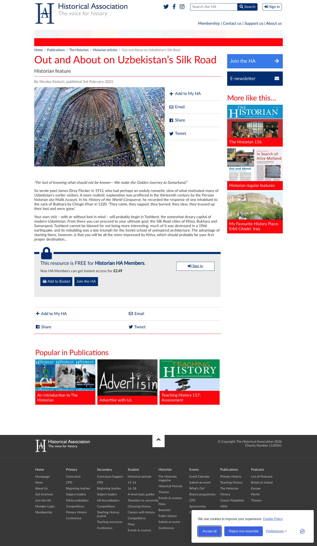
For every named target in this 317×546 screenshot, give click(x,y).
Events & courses (139, 530)
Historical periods (139, 476)
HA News (189, 42)
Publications (208, 34)
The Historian (104, 42)
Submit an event (169, 522)
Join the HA (86, 281)
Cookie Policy (273, 519)
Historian (176, 34)
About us (274, 24)
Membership (209, 24)
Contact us (232, 24)
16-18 (132, 488)
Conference (73, 518)
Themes (163, 492)
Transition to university (143, 500)
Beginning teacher (78, 488)
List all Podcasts (262, 476)
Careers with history (141, 512)
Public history (167, 516)
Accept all (210, 531)
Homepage (42, 476)
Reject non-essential (243, 531)
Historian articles (105, 50)
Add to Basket (56, 281)
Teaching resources (109, 522)
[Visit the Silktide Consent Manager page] (302, 531)
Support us (253, 24)
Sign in (195, 266)
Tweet (177, 133)
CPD (69, 482)
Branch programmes (202, 494)
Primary (47, 34)
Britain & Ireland (262, 482)
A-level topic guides (141, 494)
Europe (256, 488)
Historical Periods (170, 486)
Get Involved (44, 494)
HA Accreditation (77, 500)
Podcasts (240, 34)
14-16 (132, 482)
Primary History (47, 42)
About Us (41, 488)
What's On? (197, 488)
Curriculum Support (110, 476)
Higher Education (139, 34)
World (255, 494)
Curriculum (73, 476)
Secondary (75, 34)
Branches (268, 34)
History (125, 42)
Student (105, 34)
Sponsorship (197, 506)
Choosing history (139, 506)
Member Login (45, 506)
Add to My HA (185, 94)
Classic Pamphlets (150, 42)
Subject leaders (76, 494)
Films (131, 524)
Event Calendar (199, 476)
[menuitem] (47, 34)
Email (177, 107)
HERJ (173, 42)
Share (177, 120)
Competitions (75, 506)
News (39, 482)
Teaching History (77, 42)
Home (38, 50)
